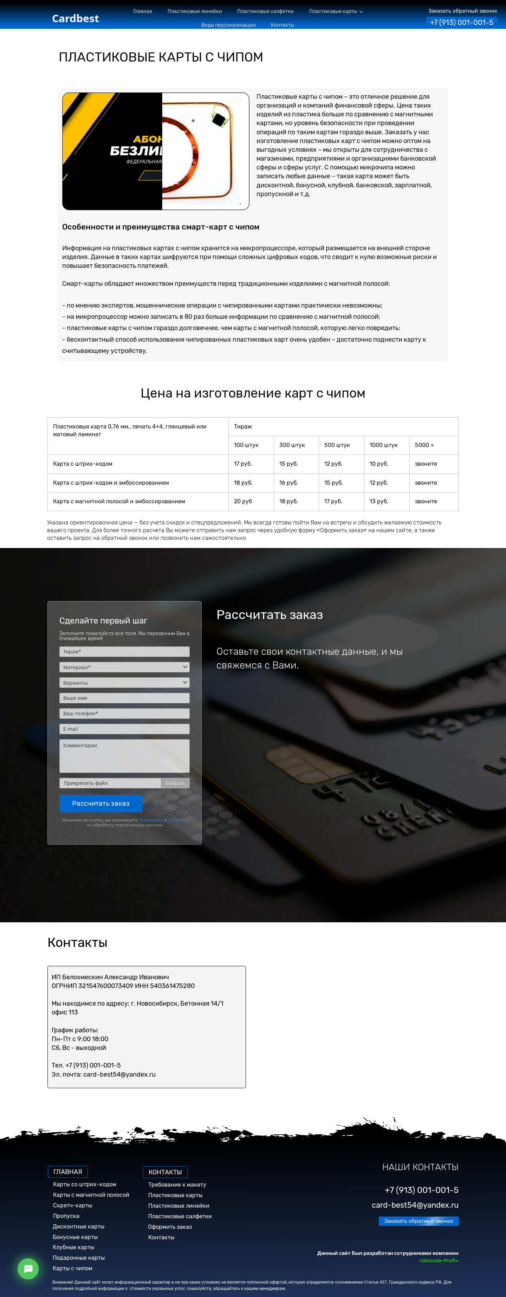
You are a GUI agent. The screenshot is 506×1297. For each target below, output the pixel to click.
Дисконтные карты (78, 1226)
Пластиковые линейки (178, 1205)
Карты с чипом (72, 1268)
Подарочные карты (79, 1257)
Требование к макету (177, 1184)
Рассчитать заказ (101, 803)
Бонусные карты (75, 1237)
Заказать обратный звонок (462, 11)
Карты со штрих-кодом (84, 1184)
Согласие (177, 820)
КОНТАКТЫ (165, 1172)
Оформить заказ (170, 1227)
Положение (151, 820)
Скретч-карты (72, 1205)
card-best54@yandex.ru (415, 1205)
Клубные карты (73, 1247)
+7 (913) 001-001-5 (461, 22)
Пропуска (66, 1216)
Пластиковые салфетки (180, 1216)
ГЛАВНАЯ (67, 1172)
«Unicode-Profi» (439, 1260)
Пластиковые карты (175, 1195)
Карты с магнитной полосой (91, 1195)
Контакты (161, 1237)
